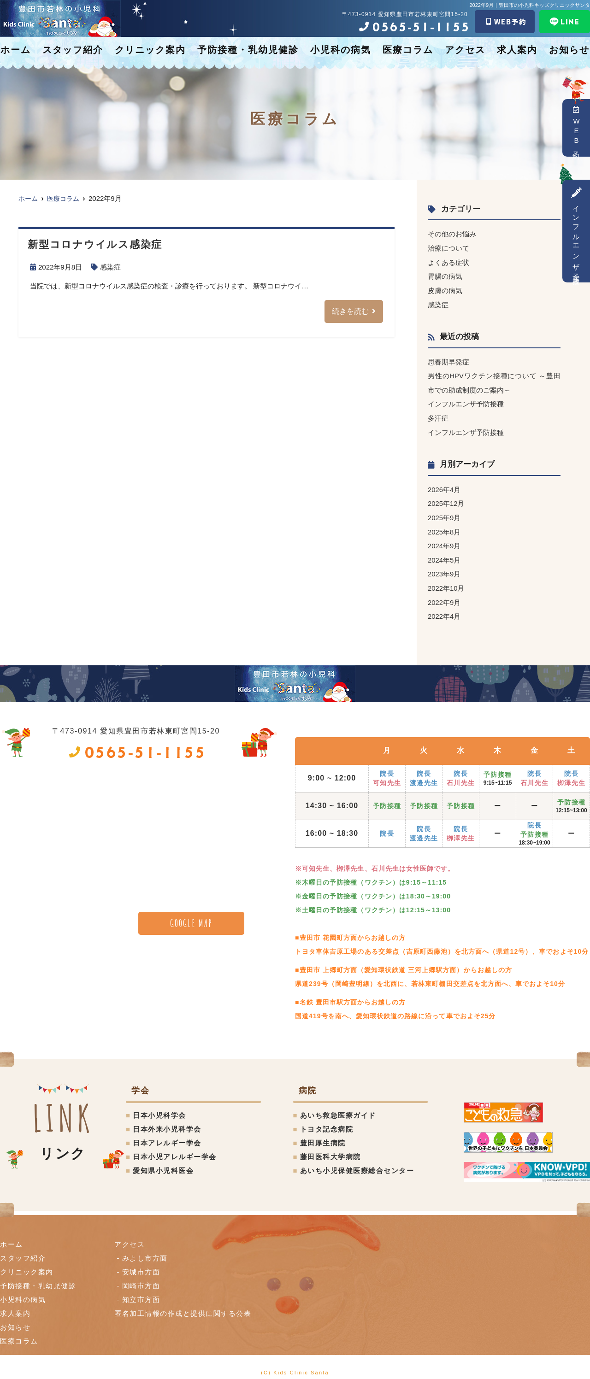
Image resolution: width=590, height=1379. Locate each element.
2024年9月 (444, 541)
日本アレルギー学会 (167, 1136)
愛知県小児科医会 (163, 1164)
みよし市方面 (145, 1252)
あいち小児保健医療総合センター (357, 1164)
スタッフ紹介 (72, 50)
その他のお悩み (452, 234)
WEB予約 (576, 128)
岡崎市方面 (141, 1279)
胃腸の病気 (445, 275)
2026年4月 (444, 486)
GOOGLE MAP (191, 917)
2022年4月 (444, 610)
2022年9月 (444, 596)
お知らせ (569, 50)
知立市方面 (141, 1293)
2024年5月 (444, 555)
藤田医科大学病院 (330, 1150)
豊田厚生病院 (323, 1136)
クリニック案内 (150, 50)
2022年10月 (446, 583)
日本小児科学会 (159, 1109)
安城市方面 (141, 1265)
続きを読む (350, 311)
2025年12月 (446, 500)
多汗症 (438, 415)
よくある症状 (448, 261)
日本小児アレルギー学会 (175, 1150)
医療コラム (408, 50)
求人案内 (517, 50)
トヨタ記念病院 (327, 1123)
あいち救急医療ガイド (338, 1109)
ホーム (15, 50)
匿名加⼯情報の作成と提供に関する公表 (182, 1307)
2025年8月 (444, 527)
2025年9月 (444, 513)
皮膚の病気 (445, 289)
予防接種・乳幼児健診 (248, 50)
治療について (448, 248)
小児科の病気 (340, 50)
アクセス (465, 50)
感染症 (110, 267)
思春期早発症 (448, 360)
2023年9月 (444, 569)
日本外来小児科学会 (167, 1123)
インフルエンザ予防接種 (576, 231)
